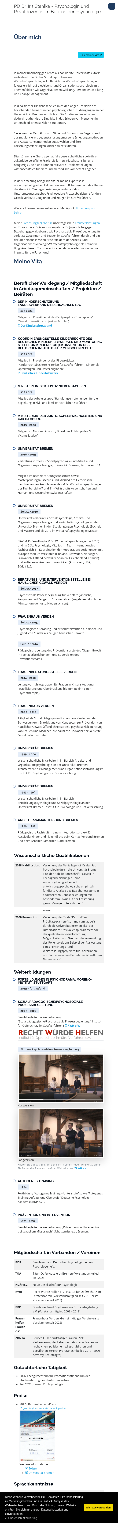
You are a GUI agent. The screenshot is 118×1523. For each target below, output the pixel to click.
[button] (38, 1518)
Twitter (31, 1468)
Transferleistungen (87, 223)
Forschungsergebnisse (38, 223)
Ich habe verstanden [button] (98, 1507)
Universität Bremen (39, 1473)
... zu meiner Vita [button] (90, 55)
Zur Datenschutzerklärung (21, 1518)
